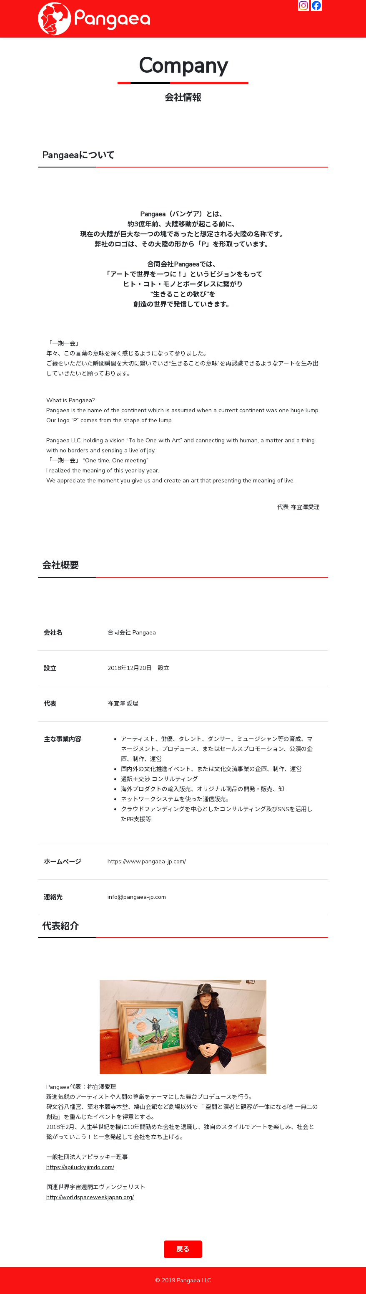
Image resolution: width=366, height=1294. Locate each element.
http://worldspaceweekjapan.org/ (90, 1197)
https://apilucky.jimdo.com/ (80, 1167)
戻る (183, 1249)
